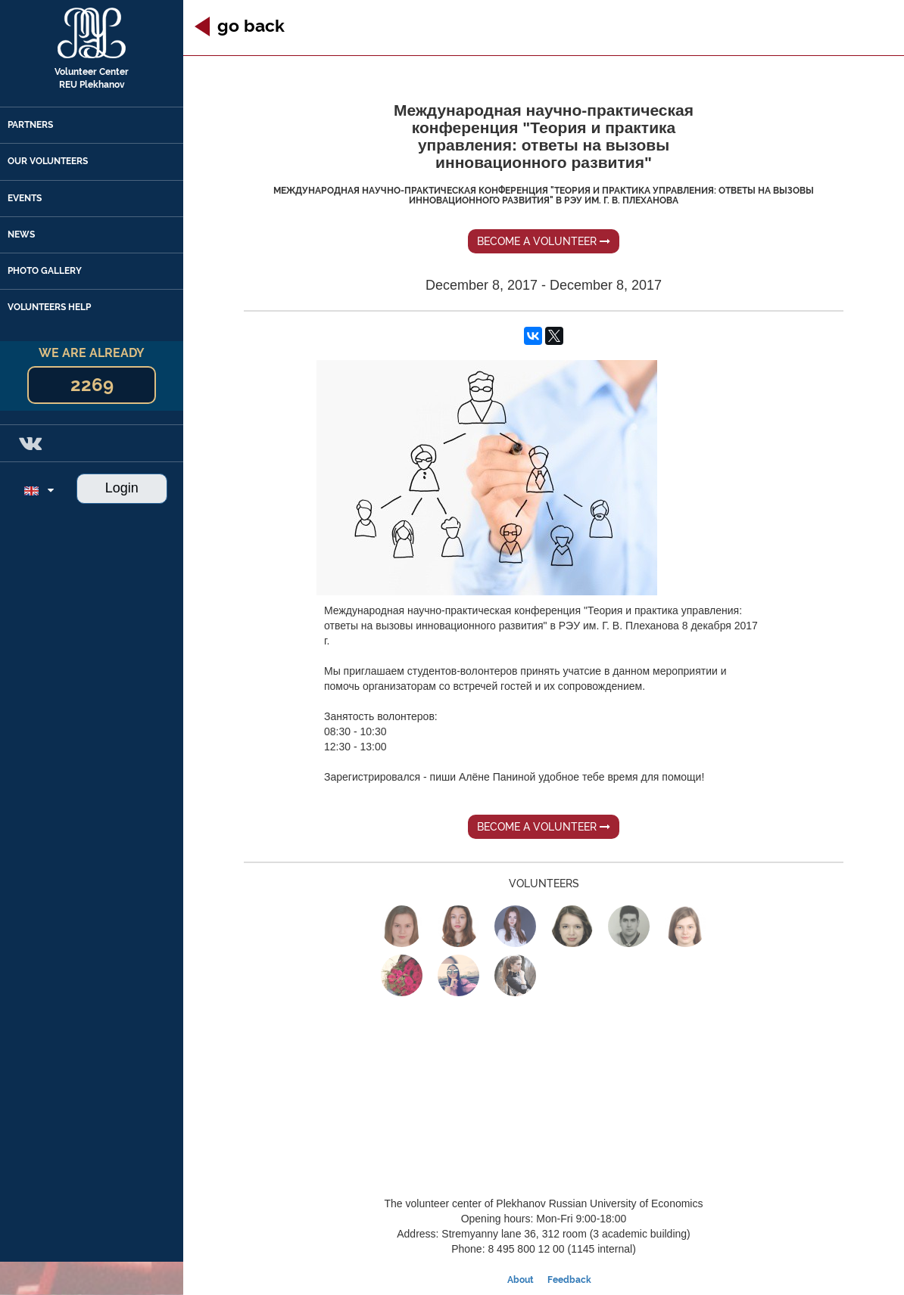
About (520, 1280)
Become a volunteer (543, 241)
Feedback (569, 1280)
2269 (92, 385)
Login (122, 487)
